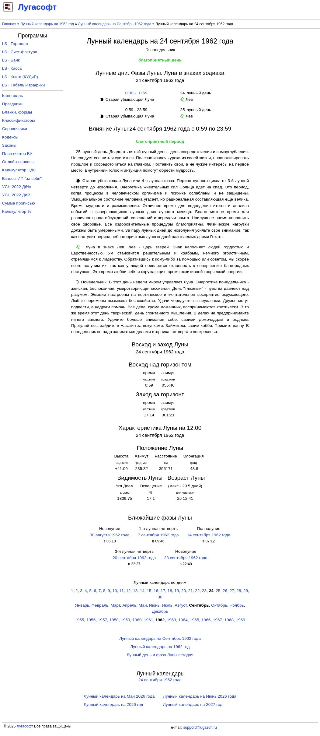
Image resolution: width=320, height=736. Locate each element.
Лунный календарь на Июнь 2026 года (199, 696)
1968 (229, 620)
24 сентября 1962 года (160, 680)
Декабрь (160, 611)
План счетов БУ (17, 153)
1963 (171, 620)
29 (245, 590)
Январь (82, 605)
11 (121, 590)
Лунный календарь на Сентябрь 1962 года (114, 24)
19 (176, 590)
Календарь (12, 95)
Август (180, 605)
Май (143, 605)
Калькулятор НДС (19, 170)
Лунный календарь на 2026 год (113, 704)
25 (218, 590)
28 (238, 590)
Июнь (154, 605)
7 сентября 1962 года (158, 535)
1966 (205, 620)
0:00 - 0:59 (135, 93)
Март (115, 605)
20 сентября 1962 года (134, 558)
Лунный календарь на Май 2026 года (119, 696)
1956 (91, 620)
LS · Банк (11, 60)
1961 (148, 620)
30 (160, 597)
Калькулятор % (16, 211)
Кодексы (10, 137)
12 (128, 590)
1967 (217, 620)
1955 (79, 620)
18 (170, 590)
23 (204, 590)
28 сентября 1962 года (185, 558)
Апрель (129, 605)
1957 (102, 620)
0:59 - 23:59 (135, 109)
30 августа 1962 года (110, 535)
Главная (9, 24)
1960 (136, 620)
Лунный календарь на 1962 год (47, 24)
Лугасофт (25, 726)
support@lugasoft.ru (200, 727)
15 (149, 590)
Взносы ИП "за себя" (22, 178)
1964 (183, 620)
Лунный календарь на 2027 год (192, 704)
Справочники (14, 128)
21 (190, 590)
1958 (114, 620)
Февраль (100, 605)
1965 (194, 620)
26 (225, 590)
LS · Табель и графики (23, 85)
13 (135, 590)
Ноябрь (236, 605)
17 (163, 590)
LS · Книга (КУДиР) (20, 77)
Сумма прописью (18, 203)
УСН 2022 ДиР (16, 195)
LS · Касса (12, 68)
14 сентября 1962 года (208, 535)
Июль (167, 605)
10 (114, 590)
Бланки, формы (17, 112)
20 (183, 590)
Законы (9, 145)
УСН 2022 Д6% (16, 186)
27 (232, 590)
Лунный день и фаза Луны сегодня (160, 655)
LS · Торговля (15, 43)
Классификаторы (18, 120)
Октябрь (219, 605)
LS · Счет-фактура (19, 52)
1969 (240, 620)
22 (197, 590)
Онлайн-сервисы (18, 161)
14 (142, 590)
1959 (125, 620)
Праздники (12, 104)
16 (156, 590)
